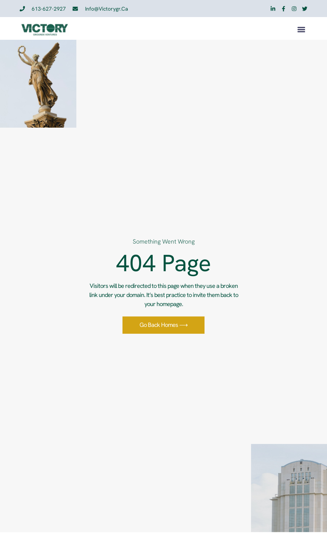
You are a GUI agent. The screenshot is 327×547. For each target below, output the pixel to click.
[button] (301, 30)
